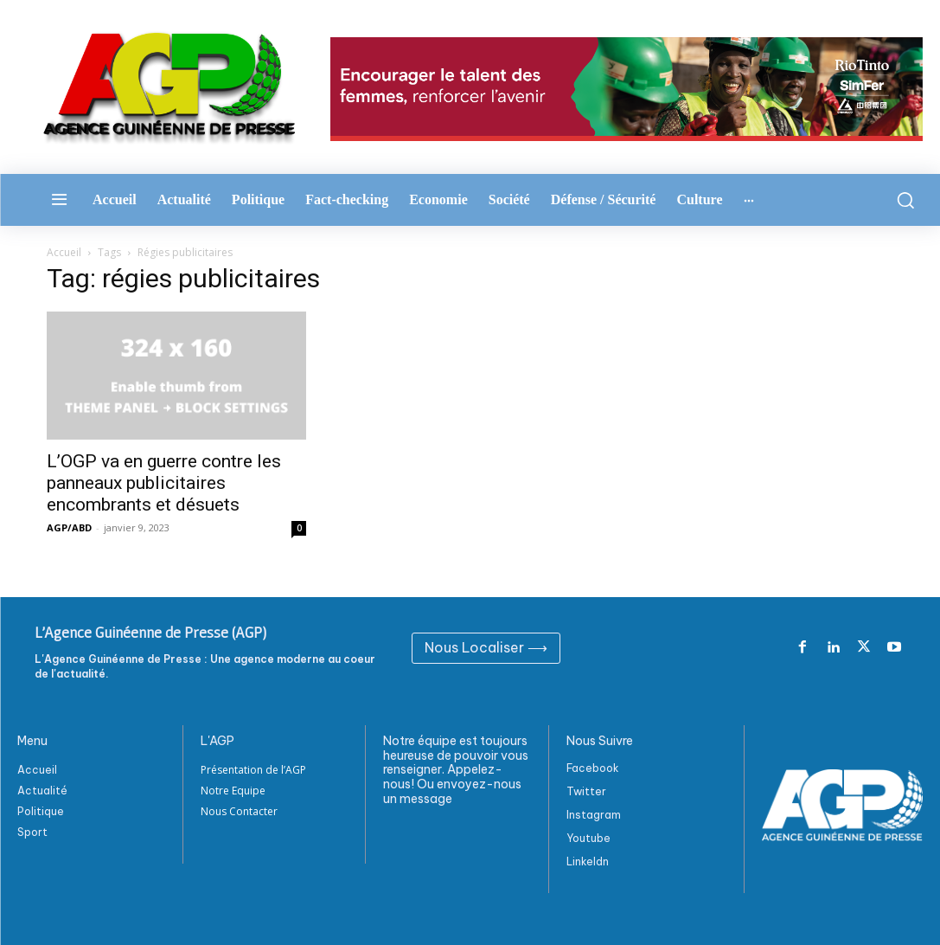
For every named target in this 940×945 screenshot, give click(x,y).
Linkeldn (587, 861)
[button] (901, 200)
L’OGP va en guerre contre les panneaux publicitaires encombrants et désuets (164, 483)
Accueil (64, 252)
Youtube (588, 838)
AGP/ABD (69, 527)
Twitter (586, 791)
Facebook (592, 768)
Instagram (593, 814)
